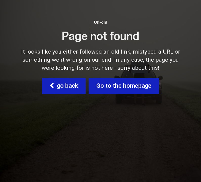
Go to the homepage (123, 85)
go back (64, 85)
